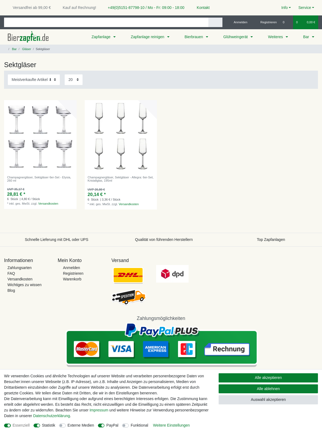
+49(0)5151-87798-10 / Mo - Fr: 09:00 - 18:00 (144, 7)
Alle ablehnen (268, 389)
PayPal (112, 425)
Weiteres (276, 37)
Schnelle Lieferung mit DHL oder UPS (56, 239)
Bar (306, 37)
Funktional (139, 425)
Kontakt (200, 7)
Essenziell (21, 425)
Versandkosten (48, 203)
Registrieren (73, 273)
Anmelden (71, 268)
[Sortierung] (34, 79)
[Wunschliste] (286, 22)
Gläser (26, 49)
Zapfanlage (101, 37)
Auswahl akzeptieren (268, 399)
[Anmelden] (238, 22)
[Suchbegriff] (106, 22)
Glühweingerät (236, 37)
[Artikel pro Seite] (74, 79)
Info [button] (284, 7)
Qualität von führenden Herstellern (164, 239)
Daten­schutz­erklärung (51, 416)
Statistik (48, 425)
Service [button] (304, 7)
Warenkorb (72, 279)
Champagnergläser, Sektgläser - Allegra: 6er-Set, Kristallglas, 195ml (121, 179)
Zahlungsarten (19, 268)
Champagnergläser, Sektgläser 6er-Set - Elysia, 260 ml (39, 179)
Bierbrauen (194, 37)
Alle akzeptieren (268, 377)
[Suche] (215, 22)
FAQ (11, 273)
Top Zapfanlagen (271, 239)
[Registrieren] (265, 22)
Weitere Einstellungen (171, 425)
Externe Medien (81, 425)
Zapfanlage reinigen (148, 37)
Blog (11, 290)
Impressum (99, 410)
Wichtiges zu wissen (24, 285)
